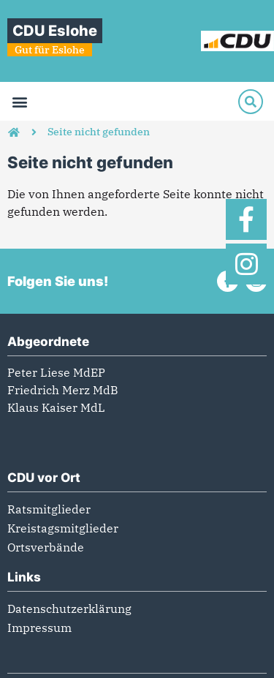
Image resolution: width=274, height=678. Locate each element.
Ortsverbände (45, 547)
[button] (19, 101)
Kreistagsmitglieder (62, 528)
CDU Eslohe (54, 30)
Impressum (39, 627)
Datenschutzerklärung (69, 608)
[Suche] (250, 101)
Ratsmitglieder (49, 509)
